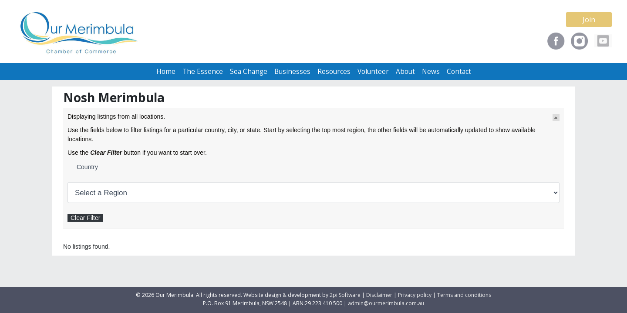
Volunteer (373, 71)
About (405, 71)
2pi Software (345, 295)
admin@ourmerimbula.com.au (386, 303)
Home (165, 71)
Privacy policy (414, 295)
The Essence (202, 71)
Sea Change (248, 71)
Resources (334, 71)
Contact (459, 71)
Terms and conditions (464, 295)
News (431, 71)
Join (589, 19)
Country (87, 166)
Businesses (292, 71)
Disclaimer (379, 295)
